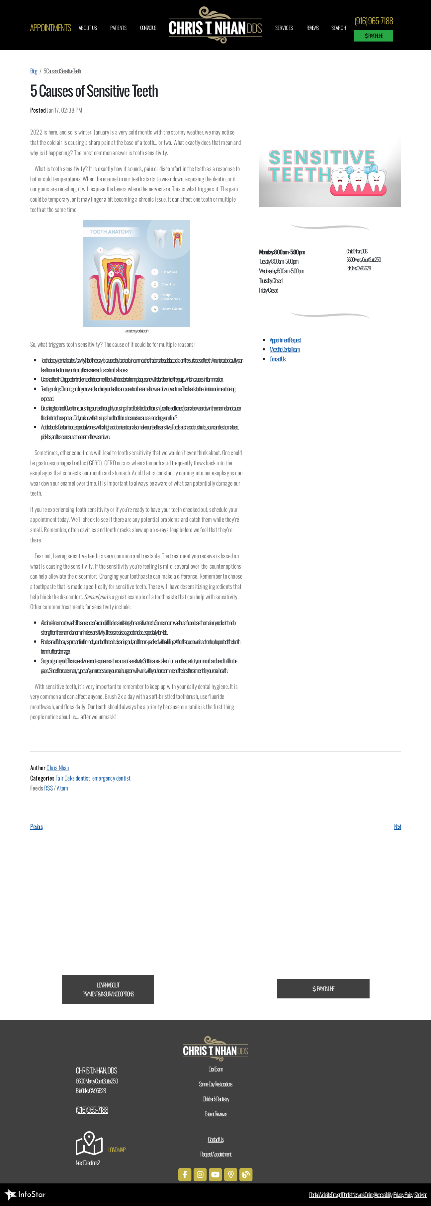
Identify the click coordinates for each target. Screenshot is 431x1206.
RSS (48, 788)
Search (338, 27)
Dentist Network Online (357, 1194)
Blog (33, 70)
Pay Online (374, 36)
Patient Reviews (216, 1113)
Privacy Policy (403, 1194)
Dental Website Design (325, 1194)
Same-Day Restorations (215, 1083)
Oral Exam (216, 1069)
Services (284, 27)
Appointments (50, 27)
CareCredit (11, 926)
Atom (62, 788)
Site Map (420, 1194)
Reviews (312, 27)
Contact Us (148, 27)
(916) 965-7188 (373, 20)
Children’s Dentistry (216, 1098)
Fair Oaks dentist (72, 778)
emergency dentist (111, 778)
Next (397, 826)
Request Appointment (215, 1154)
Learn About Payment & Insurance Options (107, 989)
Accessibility (383, 1194)
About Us (88, 27)
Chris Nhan (57, 767)
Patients (118, 27)
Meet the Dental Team (285, 349)
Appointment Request (285, 339)
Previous (36, 826)
